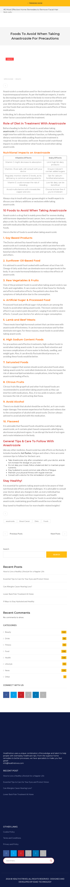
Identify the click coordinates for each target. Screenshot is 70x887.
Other (7, 677)
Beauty (8, 632)
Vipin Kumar (8, 79)
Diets (37, 521)
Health (9, 59)
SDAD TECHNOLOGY (42, 882)
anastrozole (8, 131)
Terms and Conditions (12, 838)
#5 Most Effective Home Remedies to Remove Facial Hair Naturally (31, 10)
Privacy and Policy (10, 844)
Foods (46, 521)
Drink (7, 638)
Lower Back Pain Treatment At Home (18, 594)
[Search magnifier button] (51, 860)
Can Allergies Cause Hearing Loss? (17, 586)
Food (7, 651)
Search (6, 549)
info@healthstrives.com (13, 763)
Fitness (8, 645)
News (7, 670)
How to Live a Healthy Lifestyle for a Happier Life (23, 571)
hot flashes (26, 453)
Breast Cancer (25, 521)
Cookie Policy (9, 832)
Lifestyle (8, 664)
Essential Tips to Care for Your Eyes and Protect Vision (26, 579)
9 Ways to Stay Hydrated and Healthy (18, 601)
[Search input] (27, 860)
